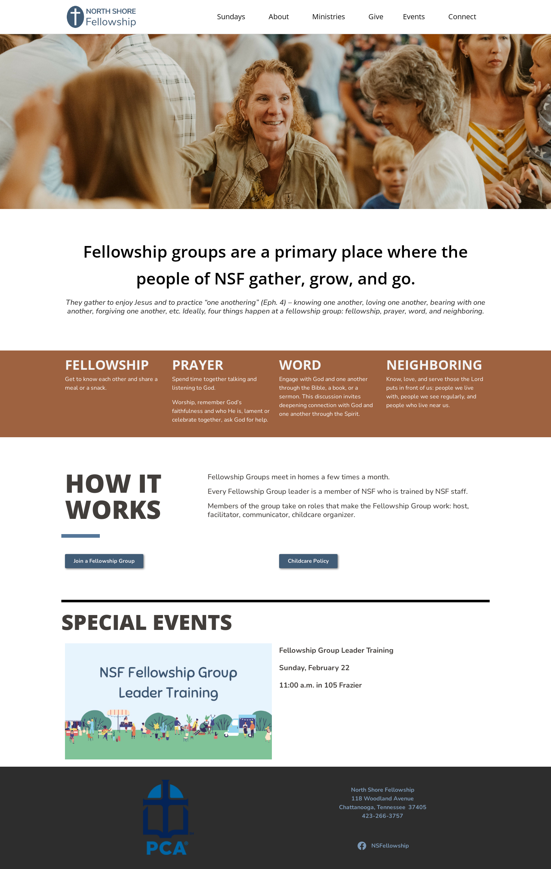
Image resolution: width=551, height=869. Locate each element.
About (281, 16)
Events (416, 16)
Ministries (330, 16)
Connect (464, 16)
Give (375, 16)
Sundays (233, 16)
